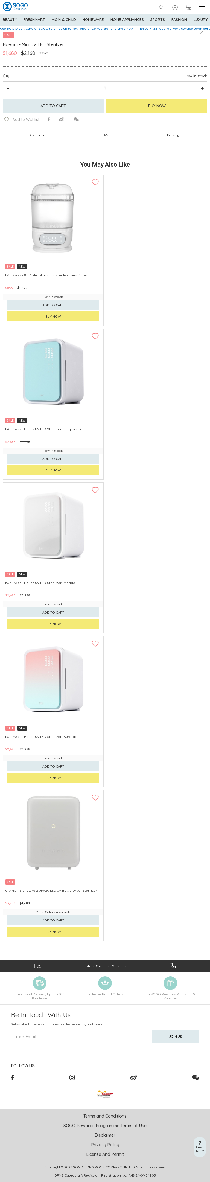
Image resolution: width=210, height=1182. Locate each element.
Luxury (201, 19)
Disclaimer (105, 1135)
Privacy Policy (105, 1144)
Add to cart (53, 105)
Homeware (93, 19)
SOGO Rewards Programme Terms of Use (105, 1125)
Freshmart (34, 19)
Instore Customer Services (105, 966)
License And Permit (105, 1154)
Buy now (53, 316)
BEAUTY (10, 19)
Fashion (179, 19)
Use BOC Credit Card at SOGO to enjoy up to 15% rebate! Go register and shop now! (67, 28)
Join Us (175, 1036)
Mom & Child (64, 19)
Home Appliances (127, 19)
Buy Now (157, 105)
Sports (157, 19)
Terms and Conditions (105, 1116)
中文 (37, 965)
